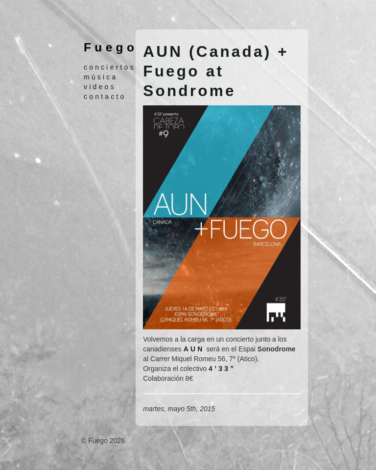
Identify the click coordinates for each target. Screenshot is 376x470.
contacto (105, 96)
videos (100, 87)
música (101, 77)
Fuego (111, 47)
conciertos (110, 67)
